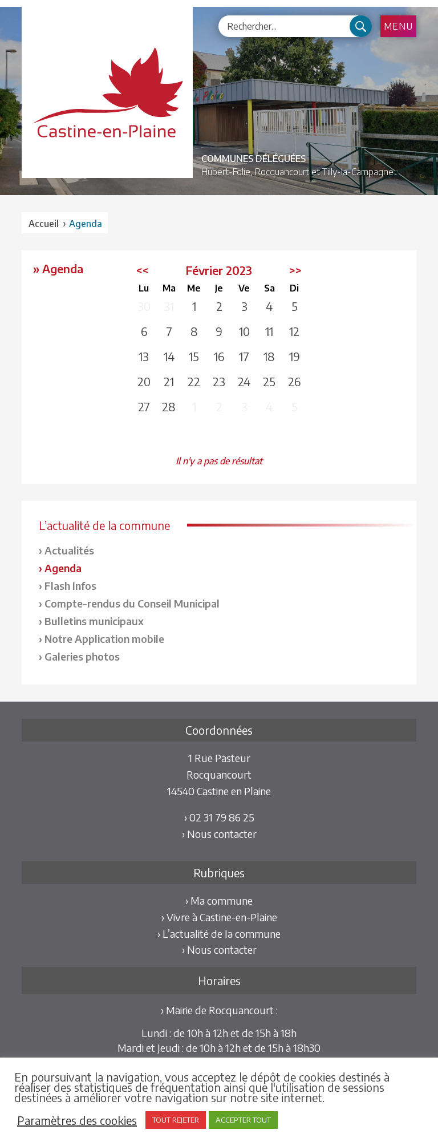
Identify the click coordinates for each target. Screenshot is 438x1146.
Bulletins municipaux (94, 620)
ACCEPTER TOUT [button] (243, 1119)
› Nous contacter (219, 833)
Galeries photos (82, 656)
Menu (398, 26)
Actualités (69, 550)
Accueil (44, 223)
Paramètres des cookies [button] (77, 1120)
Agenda (63, 567)
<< (142, 270)
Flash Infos (70, 585)
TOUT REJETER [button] (175, 1119)
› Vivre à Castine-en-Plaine (219, 917)
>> (295, 270)
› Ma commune (219, 900)
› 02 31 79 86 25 (219, 817)
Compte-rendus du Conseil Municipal (132, 603)
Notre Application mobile (104, 638)
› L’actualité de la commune (219, 933)
